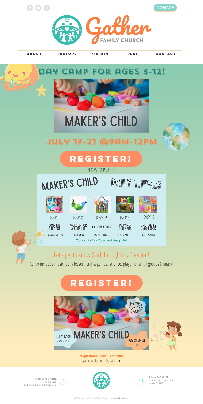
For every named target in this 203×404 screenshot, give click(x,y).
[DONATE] (165, 7)
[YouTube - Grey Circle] (38, 8)
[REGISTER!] (101, 159)
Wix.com (124, 398)
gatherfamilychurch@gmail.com (101, 360)
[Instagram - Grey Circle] (47, 8)
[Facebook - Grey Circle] (30, 8)
